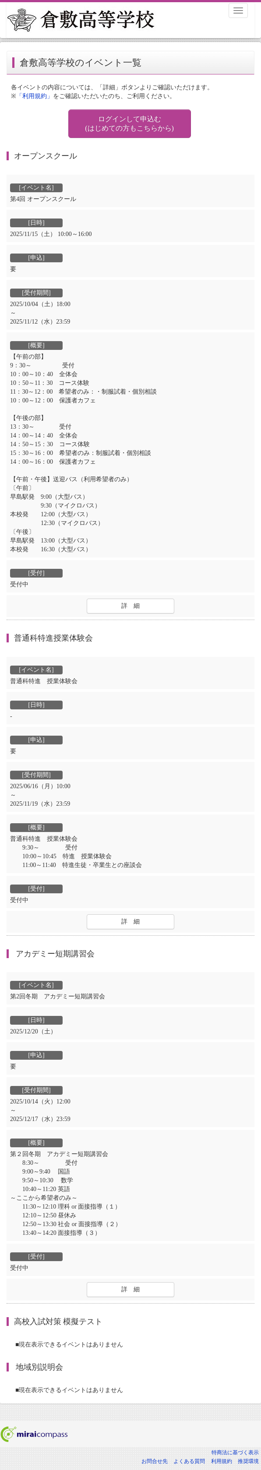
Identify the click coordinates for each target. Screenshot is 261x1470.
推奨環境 (248, 1461)
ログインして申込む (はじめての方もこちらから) (129, 123)
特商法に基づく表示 (235, 1452)
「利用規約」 (34, 96)
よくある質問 (189, 1461)
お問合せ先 (154, 1461)
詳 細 (130, 606)
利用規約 (221, 1461)
